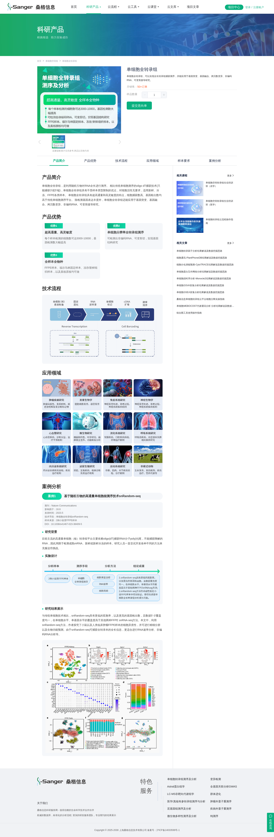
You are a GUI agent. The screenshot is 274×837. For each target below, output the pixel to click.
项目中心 (234, 7)
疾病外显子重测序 (221, 808)
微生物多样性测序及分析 (182, 816)
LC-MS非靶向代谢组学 (180, 793)
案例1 (52, 496)
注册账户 (258, 7)
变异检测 (215, 779)
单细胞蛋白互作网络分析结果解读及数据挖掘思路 (202, 271)
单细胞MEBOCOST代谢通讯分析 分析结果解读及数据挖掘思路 (209, 306)
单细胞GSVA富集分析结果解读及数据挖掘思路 (200, 285)
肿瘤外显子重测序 (221, 801)
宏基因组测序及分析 (179, 808)
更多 (230, 175)
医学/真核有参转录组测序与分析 (186, 801)
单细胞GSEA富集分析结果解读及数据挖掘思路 (200, 292)
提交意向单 (139, 105)
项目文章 (193, 6)
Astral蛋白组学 (176, 786)
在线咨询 (270, 824)
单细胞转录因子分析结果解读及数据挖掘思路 (199, 251)
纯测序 (214, 816)
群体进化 (215, 793)
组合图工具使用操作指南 (189, 313)
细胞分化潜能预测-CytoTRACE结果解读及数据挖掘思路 (205, 264)
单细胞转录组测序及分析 (182, 779)
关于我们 (42, 803)
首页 (74, 6)
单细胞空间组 (51, 61)
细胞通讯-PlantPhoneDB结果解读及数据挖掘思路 (202, 257)
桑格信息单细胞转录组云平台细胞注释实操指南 (201, 299)
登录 (248, 7)
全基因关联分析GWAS (223, 786)
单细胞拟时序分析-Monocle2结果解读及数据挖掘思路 (204, 278)
